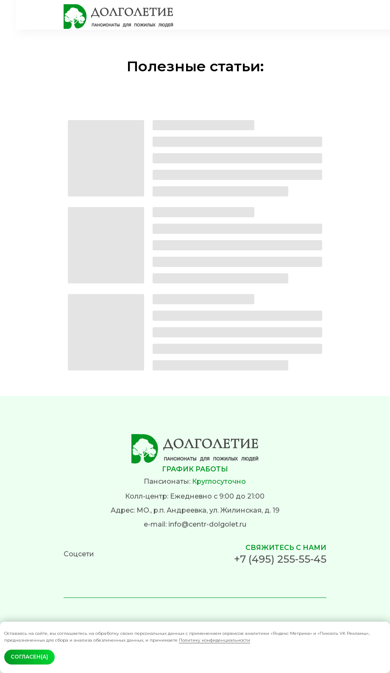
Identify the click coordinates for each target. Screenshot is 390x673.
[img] (118, 16)
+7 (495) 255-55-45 (280, 559)
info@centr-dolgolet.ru (207, 524)
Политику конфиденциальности (214, 640)
